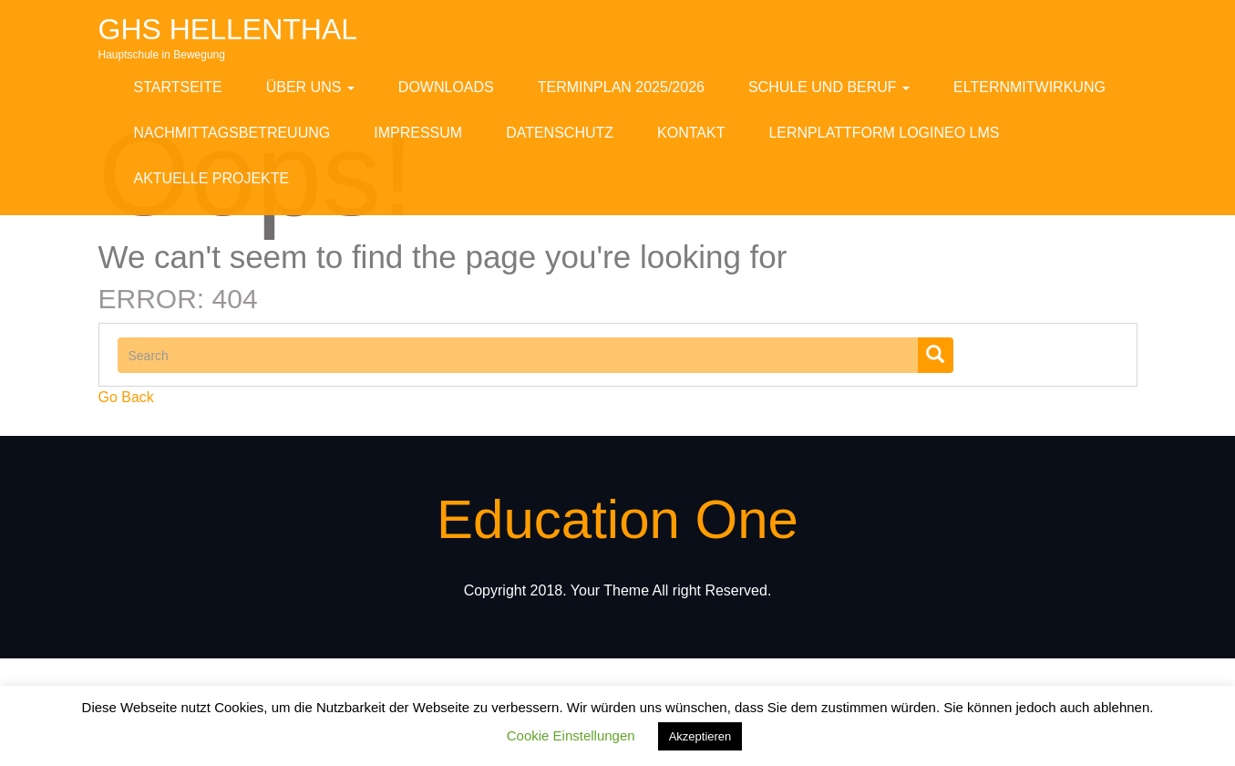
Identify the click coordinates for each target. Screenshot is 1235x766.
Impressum (418, 132)
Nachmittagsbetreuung (232, 132)
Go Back (126, 397)
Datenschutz (559, 132)
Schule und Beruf (829, 87)
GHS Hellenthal (228, 29)
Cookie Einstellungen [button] (571, 735)
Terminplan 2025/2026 (621, 87)
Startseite (178, 87)
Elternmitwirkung (1029, 87)
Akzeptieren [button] (700, 736)
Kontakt (691, 132)
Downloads (446, 87)
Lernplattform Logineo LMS (883, 132)
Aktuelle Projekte (212, 178)
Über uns (310, 87)
